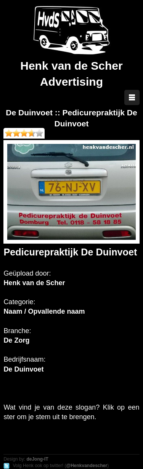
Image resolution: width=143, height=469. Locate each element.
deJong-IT (37, 459)
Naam (12, 311)
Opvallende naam (56, 311)
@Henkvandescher (86, 465)
